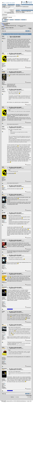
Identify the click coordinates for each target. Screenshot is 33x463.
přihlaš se (9, 5)
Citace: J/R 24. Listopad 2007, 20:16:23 (14, 215)
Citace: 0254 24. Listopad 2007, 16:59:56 (14, 129)
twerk (3, 36)
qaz (2, 185)
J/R (2, 194)
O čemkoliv (7, 25)
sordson (23, 12)
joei (2, 324)
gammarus (4, 273)
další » (30, 28)
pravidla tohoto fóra (25, 6)
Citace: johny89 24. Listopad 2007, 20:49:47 (15, 257)
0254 (3, 53)
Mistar (3, 26)
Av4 (15, 25)
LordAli (3, 71)
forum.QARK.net (6, 23)
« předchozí (27, 395)
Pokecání (6, 24)
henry (3, 347)
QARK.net (4, 401)
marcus (3, 240)
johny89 (3, 212)
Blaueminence (5, 287)
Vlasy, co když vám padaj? (15, 36)
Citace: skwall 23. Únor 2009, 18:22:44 (14, 327)
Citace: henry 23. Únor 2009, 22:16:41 (14, 371)
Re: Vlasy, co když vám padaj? (15, 53)
